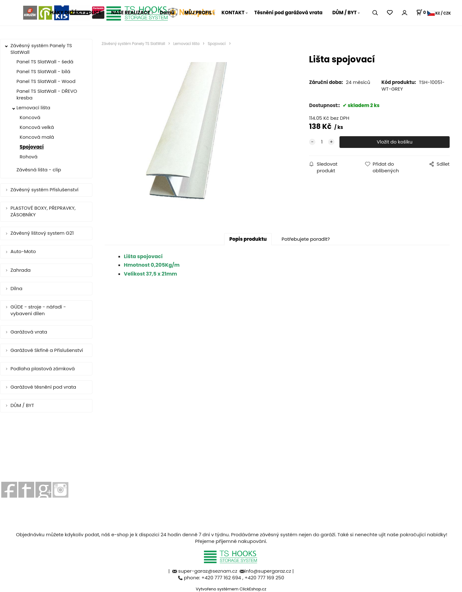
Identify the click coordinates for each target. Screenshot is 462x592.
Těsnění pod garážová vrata (288, 12)
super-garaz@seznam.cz (208, 571)
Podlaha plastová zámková (42, 368)
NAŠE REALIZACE (130, 12)
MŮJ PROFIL (198, 12)
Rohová (28, 156)
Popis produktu (248, 239)
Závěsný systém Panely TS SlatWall (41, 48)
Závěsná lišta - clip (38, 169)
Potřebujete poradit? (306, 239)
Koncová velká (37, 127)
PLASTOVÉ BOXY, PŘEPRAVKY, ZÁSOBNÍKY (43, 211)
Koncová (30, 117)
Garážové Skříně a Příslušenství (46, 350)
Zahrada (20, 270)
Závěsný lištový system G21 (42, 233)
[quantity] (321, 142)
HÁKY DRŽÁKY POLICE (75, 12)
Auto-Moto (23, 251)
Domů (167, 12)
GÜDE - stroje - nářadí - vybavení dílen (38, 310)
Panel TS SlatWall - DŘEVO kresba (46, 94)
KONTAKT (233, 12)
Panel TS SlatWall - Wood (45, 81)
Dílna (16, 288)
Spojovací (32, 146)
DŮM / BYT (344, 12)
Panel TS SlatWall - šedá (44, 61)
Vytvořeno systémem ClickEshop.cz (231, 589)
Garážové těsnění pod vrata (43, 387)
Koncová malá (37, 137)
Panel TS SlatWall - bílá (43, 71)
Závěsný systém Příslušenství (44, 189)
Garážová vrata (28, 331)
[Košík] (424, 12)
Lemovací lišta (33, 107)
